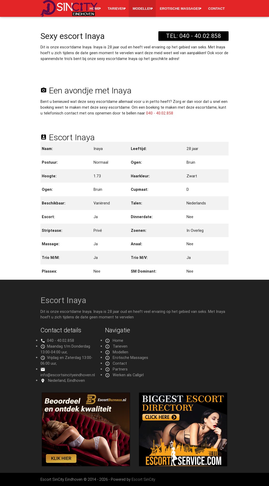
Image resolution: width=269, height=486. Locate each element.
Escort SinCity (143, 479)
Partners (120, 369)
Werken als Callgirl (128, 374)
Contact (216, 9)
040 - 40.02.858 (159, 113)
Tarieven (116, 9)
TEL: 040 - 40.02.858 (193, 35)
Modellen (142, 9)
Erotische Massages (180, 9)
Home (118, 340)
